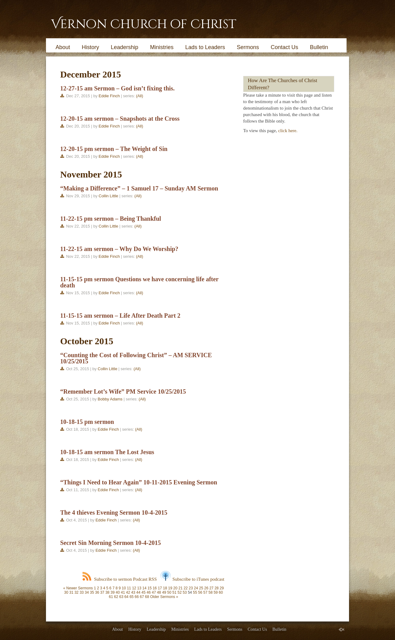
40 (118, 592)
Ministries (161, 47)
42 (128, 592)
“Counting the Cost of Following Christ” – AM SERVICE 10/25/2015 (136, 358)
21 (180, 588)
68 (147, 597)
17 (160, 588)
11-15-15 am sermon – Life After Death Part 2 (120, 315)
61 (111, 597)
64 (126, 597)
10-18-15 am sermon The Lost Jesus (107, 452)
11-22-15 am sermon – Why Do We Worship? (119, 248)
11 (129, 588)
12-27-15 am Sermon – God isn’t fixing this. (117, 88)
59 (216, 592)
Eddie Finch (109, 96)
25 (201, 588)
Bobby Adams (110, 399)
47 (154, 592)
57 (205, 592)
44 (138, 592)
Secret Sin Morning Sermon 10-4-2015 (110, 542)
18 (165, 588)
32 (76, 592)
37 (102, 592)
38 (107, 592)
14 (144, 588)
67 (142, 597)
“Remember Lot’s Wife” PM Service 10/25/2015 (123, 391)
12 (134, 588)
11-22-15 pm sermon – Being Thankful (110, 218)
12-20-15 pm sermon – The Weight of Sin (114, 148)
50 (169, 592)
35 (92, 592)
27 (211, 588)
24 (196, 588)
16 (155, 588)
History (90, 47)
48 (159, 592)
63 (121, 597)
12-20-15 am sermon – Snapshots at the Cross (120, 118)
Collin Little (108, 196)
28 (216, 588)
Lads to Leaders (205, 47)
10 (124, 588)
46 (149, 592)
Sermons (248, 47)
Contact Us (284, 47)
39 (112, 592)
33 (82, 592)
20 (175, 588)
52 (179, 592)
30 (66, 592)
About (63, 47)
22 (186, 588)
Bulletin (319, 47)
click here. (287, 130)
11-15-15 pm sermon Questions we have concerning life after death (139, 282)
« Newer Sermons (78, 588)
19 (170, 588)
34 (87, 592)
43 (133, 592)
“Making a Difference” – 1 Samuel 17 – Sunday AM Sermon (139, 188)
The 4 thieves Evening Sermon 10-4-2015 (113, 512)
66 (137, 597)
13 (139, 588)
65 (132, 597)
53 (185, 592)
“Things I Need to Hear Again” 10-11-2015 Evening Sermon (138, 482)
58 (210, 592)
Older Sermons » (164, 597)
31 (71, 592)
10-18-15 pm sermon (87, 421)
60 (221, 592)
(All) (139, 96)
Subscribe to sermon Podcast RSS (119, 579)
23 (191, 588)
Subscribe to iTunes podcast (192, 579)
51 (175, 592)
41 (123, 592)
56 (200, 592)
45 (143, 592)
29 (222, 588)
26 (206, 588)
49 (164, 592)
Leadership (124, 47)
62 (116, 597)
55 (195, 592)
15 (150, 588)
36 (97, 592)
